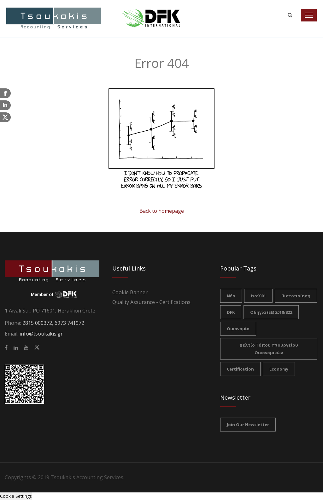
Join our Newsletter (248, 424)
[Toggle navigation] (309, 15)
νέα (231, 296)
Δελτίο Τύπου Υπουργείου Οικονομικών (268, 348)
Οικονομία (238, 328)
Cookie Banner (130, 292)
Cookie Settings (16, 496)
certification (240, 369)
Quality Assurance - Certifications (151, 302)
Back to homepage (161, 210)
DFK (231, 312)
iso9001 (258, 296)
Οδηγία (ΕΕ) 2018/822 (271, 312)
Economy (278, 369)
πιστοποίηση (295, 296)
